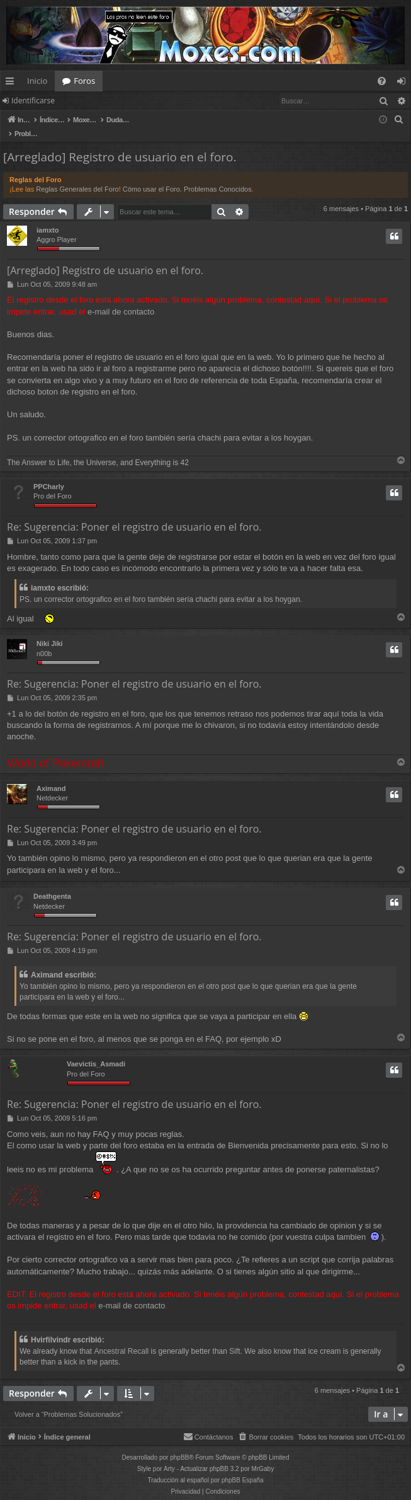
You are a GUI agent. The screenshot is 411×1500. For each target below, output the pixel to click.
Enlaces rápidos (12, 83)
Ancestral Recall (121, 1338)
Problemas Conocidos (218, 176)
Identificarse (33, 100)
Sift (234, 1338)
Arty (169, 1455)
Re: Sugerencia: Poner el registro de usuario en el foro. (134, 513)
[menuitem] (381, 81)
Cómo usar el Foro (151, 176)
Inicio (37, 80)
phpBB (179, 1444)
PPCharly (48, 473)
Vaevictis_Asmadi (96, 1050)
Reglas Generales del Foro (77, 176)
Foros (84, 80)
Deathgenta (52, 883)
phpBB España (243, 1466)
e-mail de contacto (120, 298)
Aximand (51, 775)
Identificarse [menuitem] (404, 83)
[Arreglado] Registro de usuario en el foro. (120, 144)
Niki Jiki (50, 630)
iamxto (48, 217)
